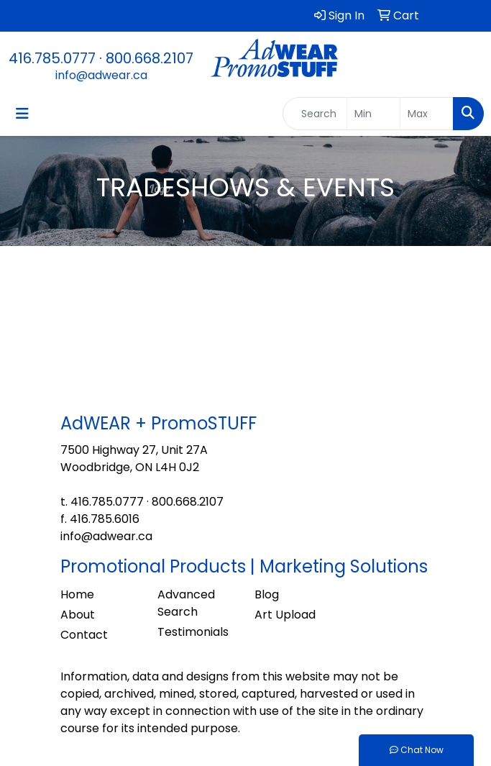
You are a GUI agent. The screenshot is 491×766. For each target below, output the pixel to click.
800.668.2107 (149, 58)
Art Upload (285, 614)
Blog (266, 594)
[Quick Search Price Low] (373, 113)
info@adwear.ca (101, 75)
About (77, 614)
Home (77, 594)
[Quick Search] (315, 113)
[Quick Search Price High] (427, 113)
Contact (84, 634)
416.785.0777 (52, 58)
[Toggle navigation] (22, 114)
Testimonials (193, 632)
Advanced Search (186, 603)
